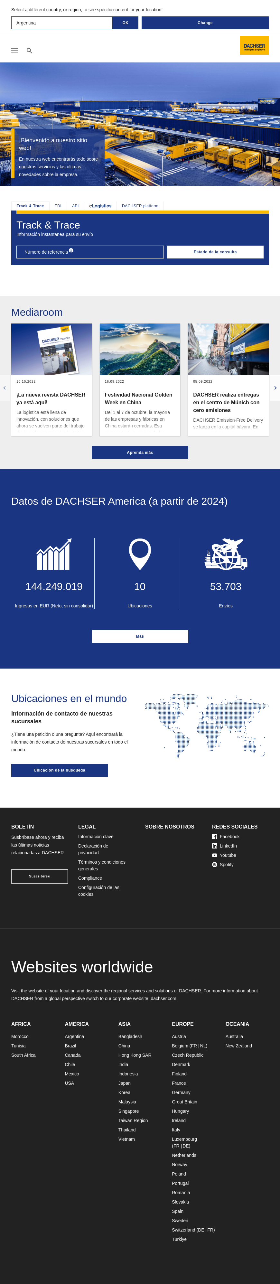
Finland (179, 1073)
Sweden (180, 1220)
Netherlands (184, 1155)
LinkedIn (224, 845)
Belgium (180, 1045)
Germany (181, 1092)
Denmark (181, 1064)
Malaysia (127, 1101)
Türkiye (179, 1239)
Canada (72, 1055)
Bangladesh (130, 1036)
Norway (179, 1164)
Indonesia (128, 1073)
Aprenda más (140, 452)
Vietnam (126, 1139)
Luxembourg (184, 1139)
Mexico (72, 1073)
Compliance (90, 878)
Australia (234, 1036)
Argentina (74, 1036)
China (124, 1045)
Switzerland (183, 1229)
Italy (176, 1129)
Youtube (224, 855)
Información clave (96, 836)
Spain (177, 1211)
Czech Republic (187, 1055)
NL (203, 1045)
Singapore (128, 1111)
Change (205, 23)
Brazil (70, 1045)
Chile (70, 1064)
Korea (124, 1092)
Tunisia (18, 1045)
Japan (124, 1083)
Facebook (225, 836)
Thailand (127, 1129)
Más (140, 636)
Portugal (180, 1183)
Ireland (179, 1120)
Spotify (223, 864)
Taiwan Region (133, 1120)
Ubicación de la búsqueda (59, 770)
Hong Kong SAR (135, 1055)
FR (194, 1045)
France (179, 1083)
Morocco (20, 1036)
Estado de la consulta (215, 252)
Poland (179, 1173)
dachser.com (163, 998)
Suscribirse (39, 876)
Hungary (180, 1111)
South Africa (23, 1055)
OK (126, 23)
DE (185, 1145)
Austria (179, 1036)
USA (69, 1083)
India (123, 1064)
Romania (181, 1192)
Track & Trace (30, 206)
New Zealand (239, 1045)
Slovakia (180, 1201)
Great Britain (184, 1101)
